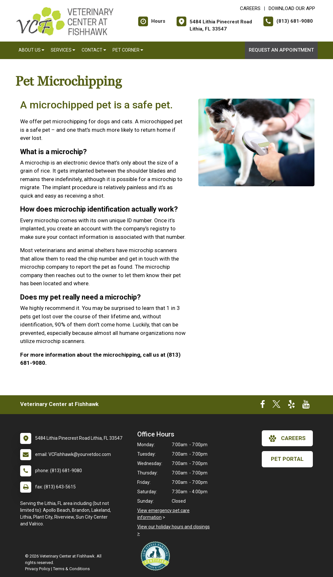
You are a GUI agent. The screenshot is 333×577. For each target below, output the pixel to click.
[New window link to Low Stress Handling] (157, 556)
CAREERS (250, 8)
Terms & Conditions (71, 568)
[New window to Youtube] (306, 405)
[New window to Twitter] (276, 405)
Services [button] (63, 50)
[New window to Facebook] (262, 405)
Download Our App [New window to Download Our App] (292, 8)
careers (287, 438)
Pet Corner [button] (128, 50)
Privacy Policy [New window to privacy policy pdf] (37, 568)
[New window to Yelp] (291, 405)
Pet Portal (287, 459)
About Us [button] (31, 50)
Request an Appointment (281, 50)
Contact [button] (94, 50)
